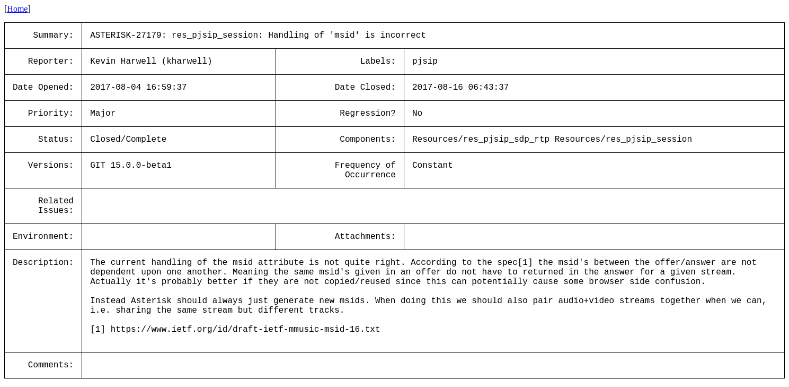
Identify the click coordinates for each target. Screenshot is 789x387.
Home (17, 8)
